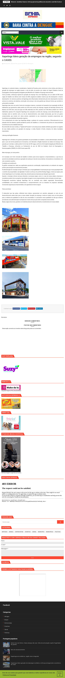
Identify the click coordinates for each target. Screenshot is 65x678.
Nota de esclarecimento (18, 649)
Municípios (30, 63)
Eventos (27, 531)
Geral (34, 531)
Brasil (11, 531)
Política (57, 531)
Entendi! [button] (60, 674)
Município (41, 531)
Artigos (4, 531)
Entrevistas (19, 531)
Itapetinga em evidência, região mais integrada (25, 656)
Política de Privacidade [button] (9, 675)
